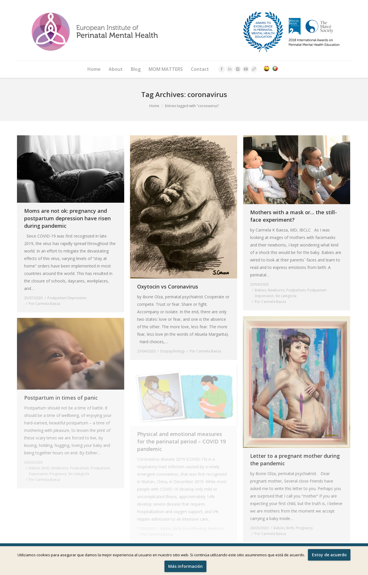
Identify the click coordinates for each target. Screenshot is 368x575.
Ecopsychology (172, 351)
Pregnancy (304, 527)
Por (44, 303)
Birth (290, 527)
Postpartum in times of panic (61, 397)
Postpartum (296, 290)
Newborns (276, 290)
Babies (260, 290)
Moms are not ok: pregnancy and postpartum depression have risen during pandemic (67, 218)
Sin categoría (285, 295)
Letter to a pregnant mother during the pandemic (295, 459)
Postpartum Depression (67, 297)
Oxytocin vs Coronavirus (167, 286)
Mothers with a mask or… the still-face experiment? (293, 216)
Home (154, 105)
